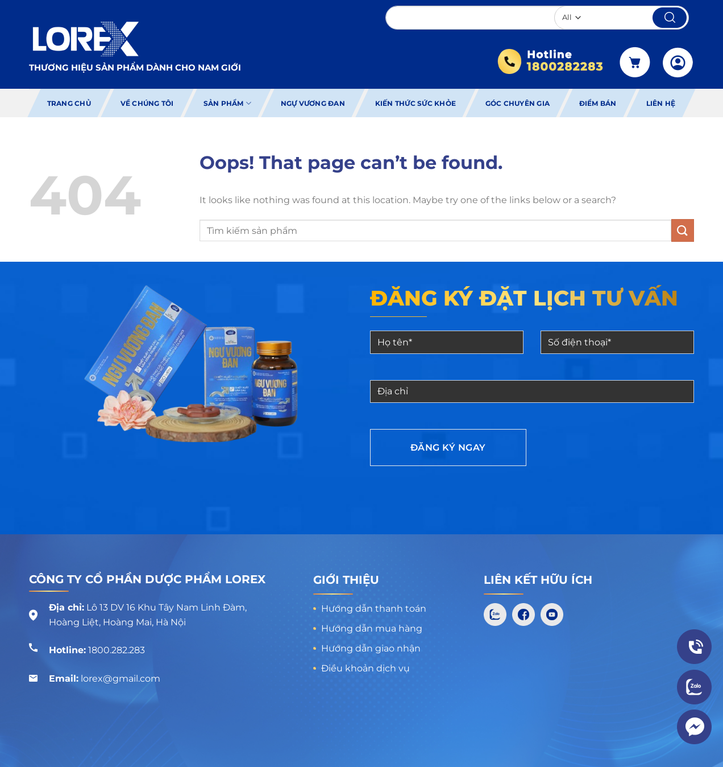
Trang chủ (69, 103)
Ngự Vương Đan (313, 103)
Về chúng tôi (147, 103)
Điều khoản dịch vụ (365, 668)
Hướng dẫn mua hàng (371, 628)
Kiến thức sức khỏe (415, 103)
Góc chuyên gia (517, 103)
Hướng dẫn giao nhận (371, 648)
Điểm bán (598, 103)
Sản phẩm (227, 103)
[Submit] (682, 230)
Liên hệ (661, 103)
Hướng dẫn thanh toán (373, 608)
